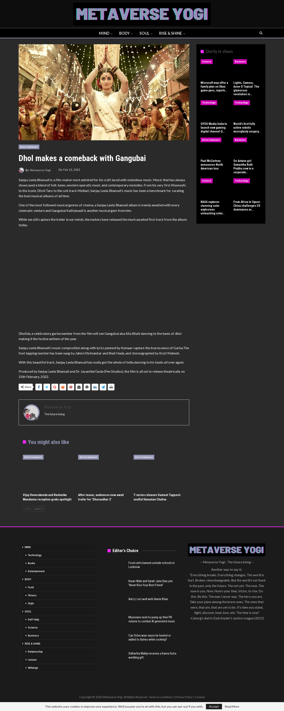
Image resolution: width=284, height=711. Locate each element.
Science (206, 61)
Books (31, 563)
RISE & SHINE (171, 33)
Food (31, 587)
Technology (209, 102)
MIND (103, 33)
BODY (124, 33)
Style (31, 603)
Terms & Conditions (161, 697)
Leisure (32, 659)
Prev (28, 508)
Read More (232, 706)
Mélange (33, 667)
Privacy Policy (184, 697)
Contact (200, 697)
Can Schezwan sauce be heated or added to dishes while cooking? (149, 637)
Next (39, 508)
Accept (214, 706)
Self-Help (33, 619)
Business (240, 61)
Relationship (35, 651)
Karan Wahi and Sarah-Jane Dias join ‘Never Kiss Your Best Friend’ (150, 583)
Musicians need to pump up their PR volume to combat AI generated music (151, 619)
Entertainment (29, 146)
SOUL (145, 33)
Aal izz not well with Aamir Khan (148, 599)
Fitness (32, 595)
